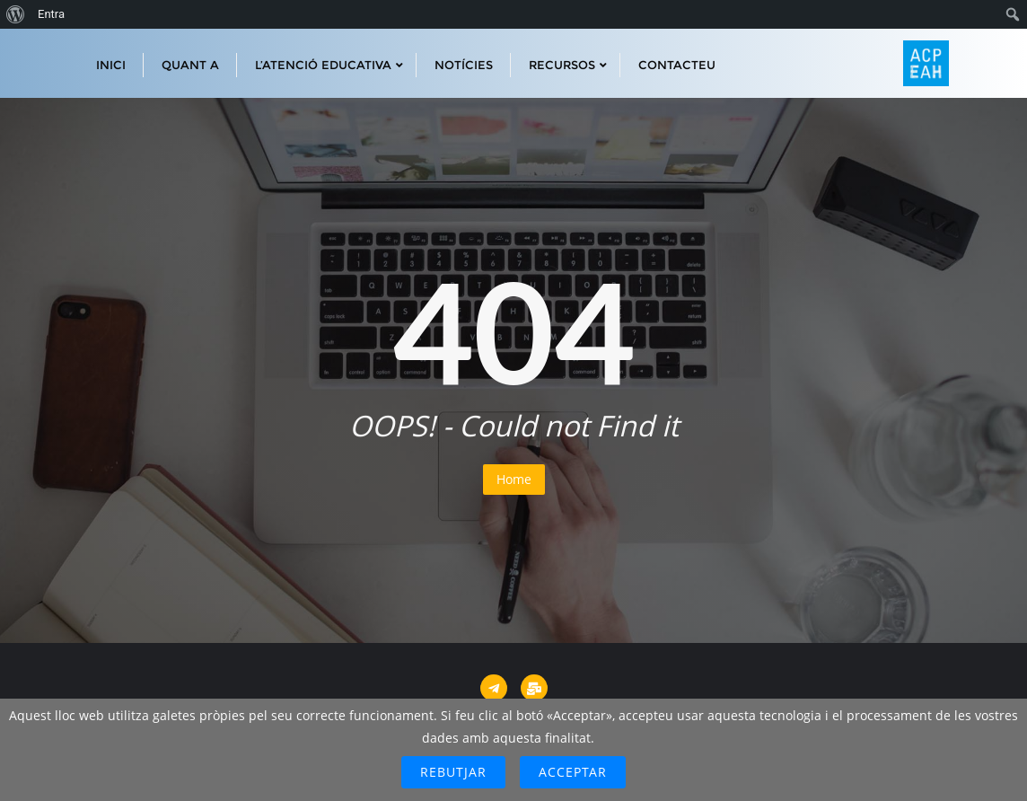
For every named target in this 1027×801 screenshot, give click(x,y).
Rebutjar (453, 771)
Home (513, 479)
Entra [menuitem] (51, 14)
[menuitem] (15, 14)
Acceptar (573, 771)
